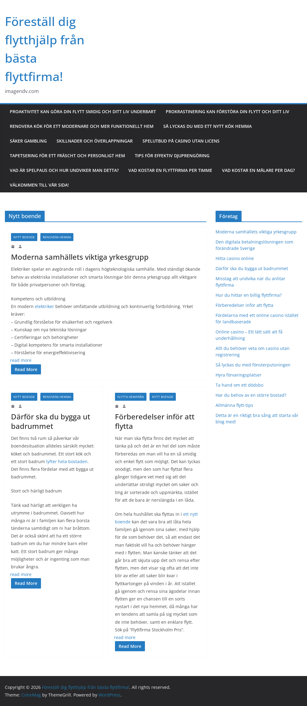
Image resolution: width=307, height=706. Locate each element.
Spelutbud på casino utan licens (181, 141)
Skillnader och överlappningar (95, 141)
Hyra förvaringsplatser (238, 375)
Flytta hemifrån (130, 397)
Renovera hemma (57, 237)
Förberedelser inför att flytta (154, 421)
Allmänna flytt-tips (234, 405)
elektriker (44, 306)
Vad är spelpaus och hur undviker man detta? (64, 170)
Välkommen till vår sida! (39, 185)
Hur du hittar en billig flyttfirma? (249, 295)
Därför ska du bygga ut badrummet (50, 421)
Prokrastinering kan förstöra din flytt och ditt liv (227, 111)
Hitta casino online (235, 258)
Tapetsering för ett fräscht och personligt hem (67, 155)
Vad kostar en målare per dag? (258, 170)
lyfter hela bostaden (66, 461)
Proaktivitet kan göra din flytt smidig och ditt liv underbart (83, 111)
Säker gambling (28, 141)
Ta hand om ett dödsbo (239, 385)
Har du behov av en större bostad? (251, 395)
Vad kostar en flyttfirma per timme (170, 170)
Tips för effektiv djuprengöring (172, 155)
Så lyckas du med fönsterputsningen (253, 365)
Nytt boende (24, 237)
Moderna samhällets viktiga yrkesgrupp (80, 257)
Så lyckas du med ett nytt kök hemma (207, 126)
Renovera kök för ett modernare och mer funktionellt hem (82, 126)
